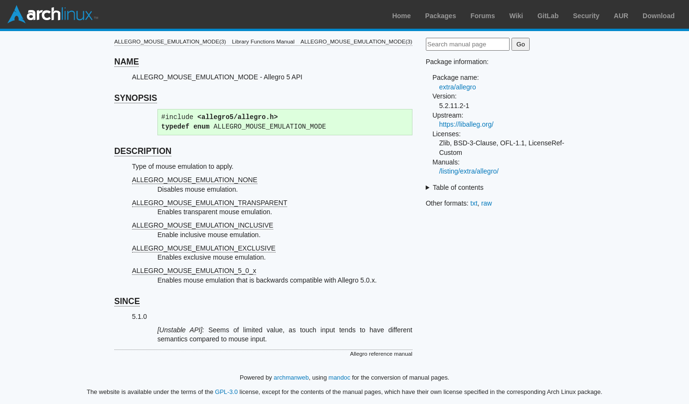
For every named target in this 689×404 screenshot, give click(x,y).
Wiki (516, 16)
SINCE (127, 301)
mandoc (340, 377)
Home (401, 16)
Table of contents (458, 187)
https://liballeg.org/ (466, 124)
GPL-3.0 (226, 391)
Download (659, 16)
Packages (440, 16)
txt (474, 203)
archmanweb (291, 377)
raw (486, 203)
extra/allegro (457, 87)
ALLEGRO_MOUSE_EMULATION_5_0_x (194, 270)
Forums (482, 16)
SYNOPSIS (135, 98)
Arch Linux (52, 14)
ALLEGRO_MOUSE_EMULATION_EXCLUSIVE (204, 248)
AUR (621, 16)
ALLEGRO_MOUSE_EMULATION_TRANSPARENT (210, 203)
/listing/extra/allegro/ (469, 171)
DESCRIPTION (143, 151)
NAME (126, 61)
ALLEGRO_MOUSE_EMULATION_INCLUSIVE (202, 225)
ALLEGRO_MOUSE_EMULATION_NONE (194, 180)
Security (586, 16)
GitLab (547, 16)
